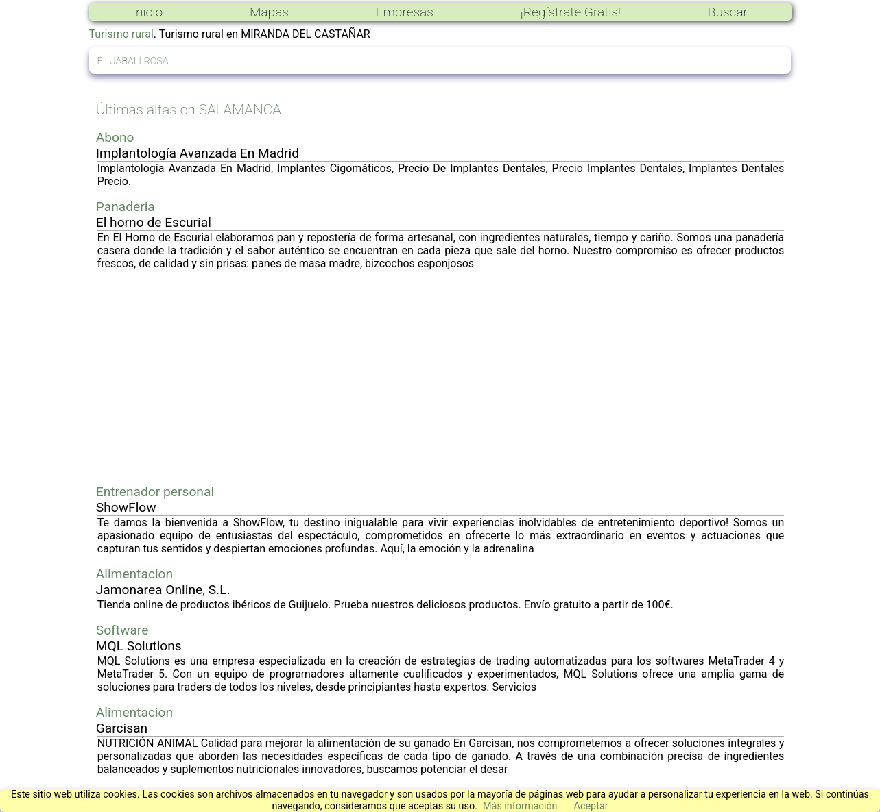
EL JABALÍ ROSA (133, 61)
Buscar (728, 12)
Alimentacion (134, 574)
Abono (115, 137)
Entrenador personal (155, 492)
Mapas (269, 12)
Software (122, 630)
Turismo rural (121, 33)
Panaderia (125, 206)
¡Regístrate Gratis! (571, 12)
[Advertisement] (441, 377)
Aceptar (591, 806)
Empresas (404, 12)
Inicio (147, 12)
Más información (520, 806)
